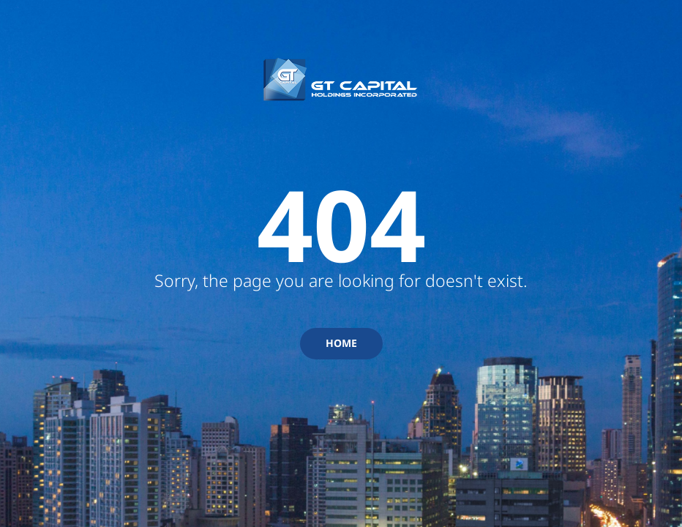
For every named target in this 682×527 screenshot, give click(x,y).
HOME (341, 343)
